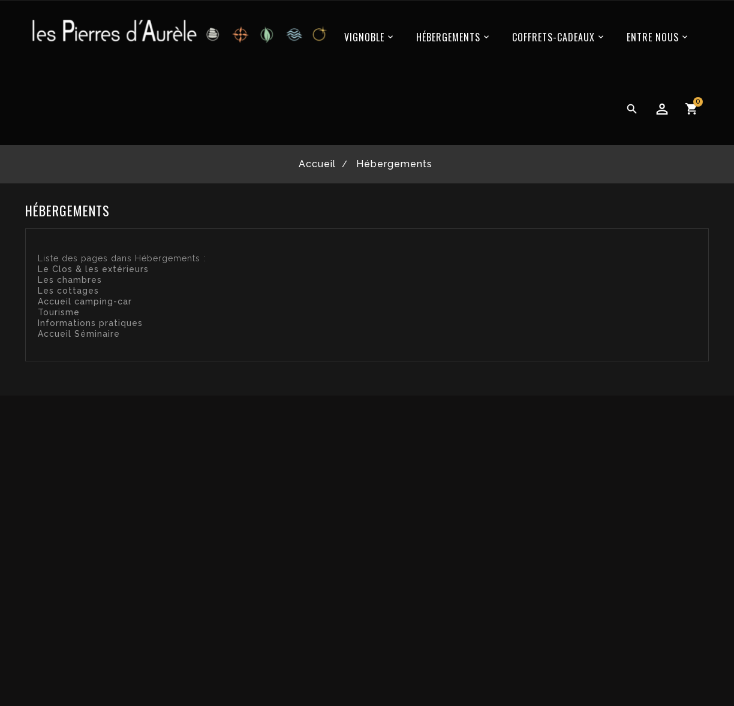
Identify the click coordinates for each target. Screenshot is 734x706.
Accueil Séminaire (79, 334)
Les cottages (68, 290)
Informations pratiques (90, 323)
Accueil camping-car (85, 301)
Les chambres (70, 280)
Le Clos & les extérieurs (93, 269)
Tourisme (59, 312)
